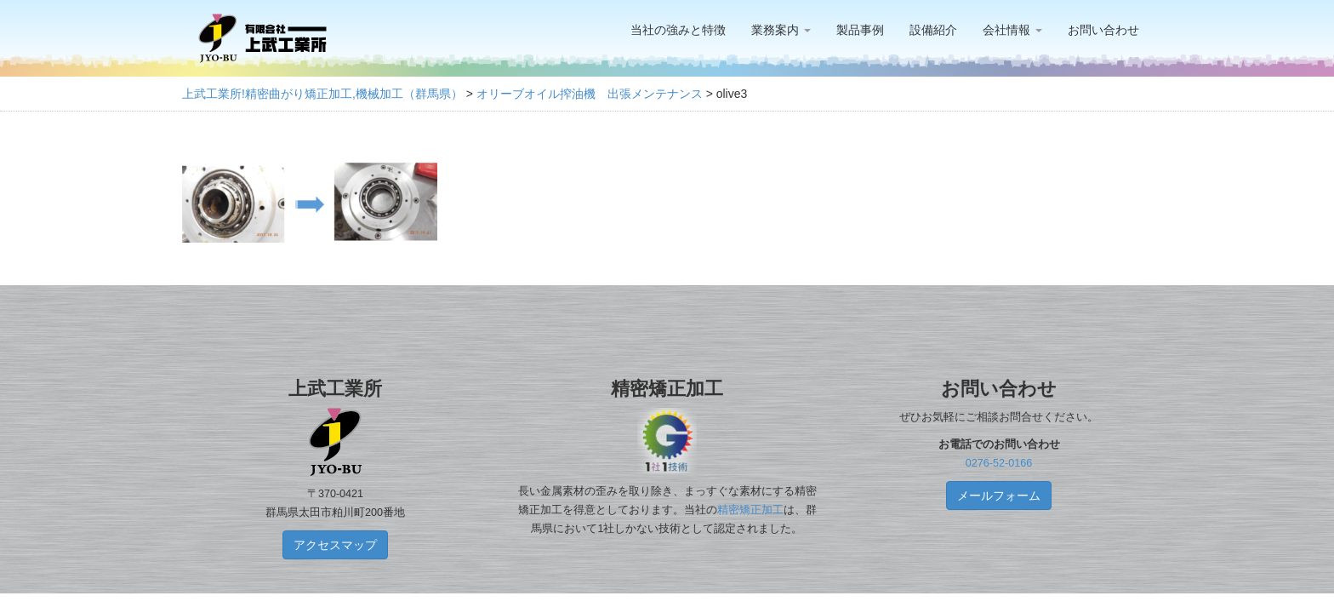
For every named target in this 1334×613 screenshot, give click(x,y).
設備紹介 (933, 30)
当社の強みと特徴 (678, 30)
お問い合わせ (1103, 30)
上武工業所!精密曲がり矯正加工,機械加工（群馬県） (322, 93)
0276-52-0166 (999, 463)
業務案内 (781, 30)
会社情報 (1012, 30)
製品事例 (860, 30)
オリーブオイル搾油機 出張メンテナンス (589, 93)
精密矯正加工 (750, 510)
